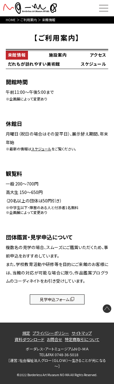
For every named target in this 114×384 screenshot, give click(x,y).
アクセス (98, 55)
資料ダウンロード (29, 339)
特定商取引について (82, 339)
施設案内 (58, 55)
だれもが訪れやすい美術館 (34, 64)
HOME (11, 19)
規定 (26, 333)
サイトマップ (81, 333)
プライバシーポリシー (51, 333)
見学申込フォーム (54, 299)
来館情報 (17, 55)
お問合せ (54, 339)
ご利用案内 (28, 19)
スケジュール (93, 64)
